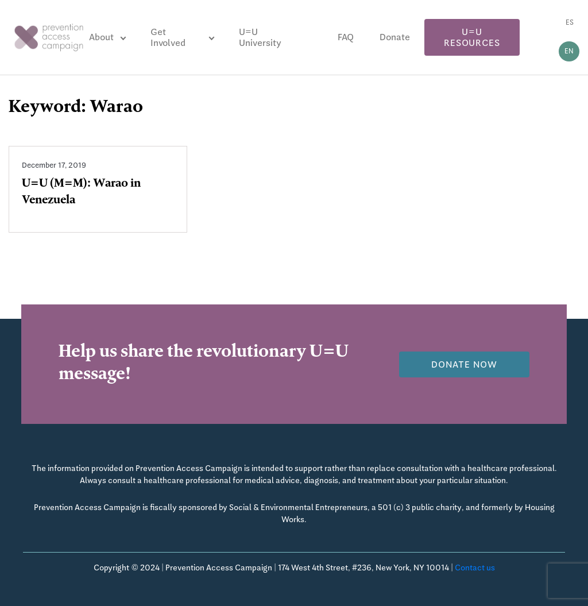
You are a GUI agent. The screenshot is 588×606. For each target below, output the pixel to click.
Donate (395, 37)
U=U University (260, 37)
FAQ (346, 37)
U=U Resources (472, 37)
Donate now (464, 364)
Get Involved (167, 37)
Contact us (475, 567)
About (101, 37)
